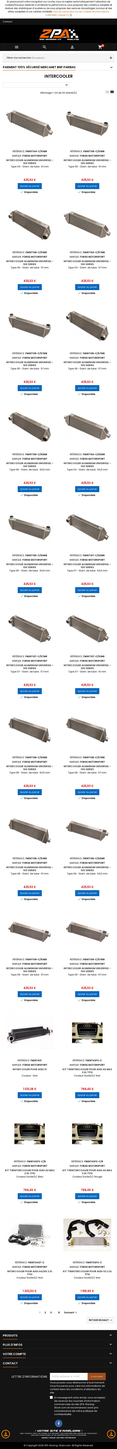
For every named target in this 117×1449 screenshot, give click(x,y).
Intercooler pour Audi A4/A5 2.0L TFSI (29, 1273)
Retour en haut (101, 1320)
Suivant (71, 1312)
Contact (7, 21)
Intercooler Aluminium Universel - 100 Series (29, 161)
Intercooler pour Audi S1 (30, 1069)
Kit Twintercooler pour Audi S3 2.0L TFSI (87, 1273)
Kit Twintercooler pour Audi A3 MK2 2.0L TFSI (87, 1071)
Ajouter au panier (29, 186)
